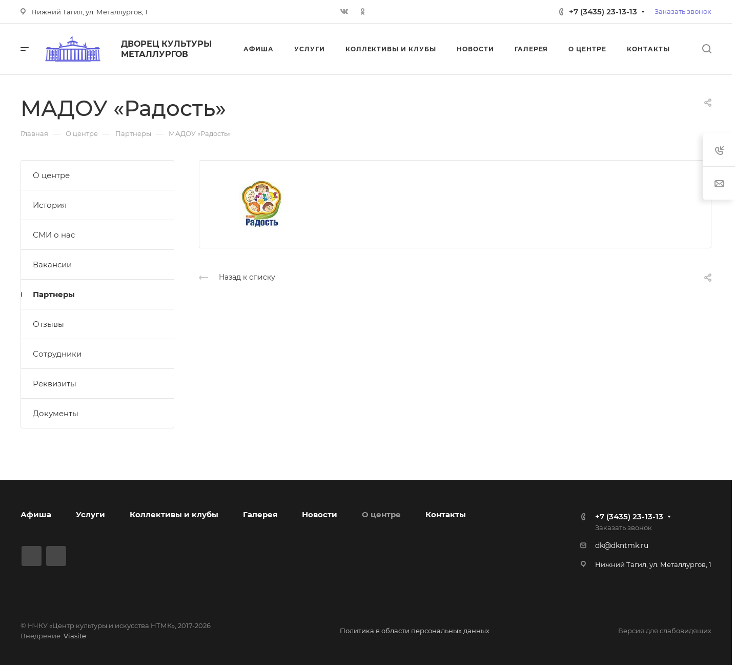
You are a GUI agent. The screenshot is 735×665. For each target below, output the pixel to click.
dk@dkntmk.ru (621, 545)
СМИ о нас (54, 235)
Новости (319, 514)
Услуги (90, 514)
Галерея (260, 514)
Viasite (75, 636)
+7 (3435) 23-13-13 (603, 11)
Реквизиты (54, 383)
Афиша (36, 514)
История (50, 205)
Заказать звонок (683, 11)
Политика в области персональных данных (414, 631)
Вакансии (52, 264)
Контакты (445, 514)
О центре (51, 175)
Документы (55, 413)
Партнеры (54, 294)
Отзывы (48, 324)
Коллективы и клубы (174, 514)
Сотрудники (57, 354)
